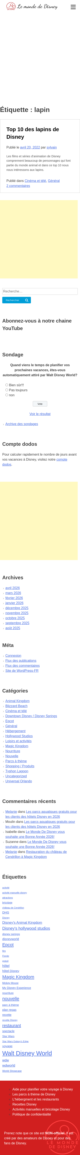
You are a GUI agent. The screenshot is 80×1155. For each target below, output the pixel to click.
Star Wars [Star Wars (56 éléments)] (8, 1036)
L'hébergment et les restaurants (35, 1099)
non (12, 395)
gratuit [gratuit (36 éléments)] (5, 961)
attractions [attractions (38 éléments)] (7, 897)
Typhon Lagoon (16, 771)
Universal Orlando (18, 781)
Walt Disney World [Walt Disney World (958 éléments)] (27, 1053)
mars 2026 (13, 593)
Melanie (11, 811)
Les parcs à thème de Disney (33, 1094)
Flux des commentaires (22, 665)
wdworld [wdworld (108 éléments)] (8, 1065)
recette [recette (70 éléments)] (6, 1015)
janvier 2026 (14, 603)
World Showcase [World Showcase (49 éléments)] (12, 1071)
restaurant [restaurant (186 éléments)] (11, 1025)
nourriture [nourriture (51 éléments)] (8, 993)
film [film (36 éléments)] (4, 951)
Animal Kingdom (17, 701)
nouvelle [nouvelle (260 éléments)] (10, 998)
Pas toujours (18, 390)
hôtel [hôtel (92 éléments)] (6, 966)
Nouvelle (11, 756)
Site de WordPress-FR (22, 670)
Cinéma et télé (35, 181)
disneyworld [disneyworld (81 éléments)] (10, 939)
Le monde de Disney (37, 6)
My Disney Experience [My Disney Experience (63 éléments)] (16, 988)
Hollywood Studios (19, 736)
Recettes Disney (24, 1104)
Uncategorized (16, 776)
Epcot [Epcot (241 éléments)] (8, 944)
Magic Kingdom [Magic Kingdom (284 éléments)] (18, 977)
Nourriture (12, 751)
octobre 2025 (15, 618)
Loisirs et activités (18, 741)
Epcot (9, 721)
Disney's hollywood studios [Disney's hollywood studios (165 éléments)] (26, 928)
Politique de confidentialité (31, 1114)
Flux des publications (20, 660)
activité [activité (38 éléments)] (5, 887)
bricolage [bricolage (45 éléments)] (7, 902)
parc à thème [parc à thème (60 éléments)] (10, 1004)
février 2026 (14, 598)
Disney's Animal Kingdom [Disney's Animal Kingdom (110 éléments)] (22, 923)
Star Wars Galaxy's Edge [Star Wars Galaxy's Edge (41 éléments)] (15, 1041)
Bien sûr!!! (16, 385)
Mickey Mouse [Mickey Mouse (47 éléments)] (10, 983)
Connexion (13, 655)
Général (54, 181)
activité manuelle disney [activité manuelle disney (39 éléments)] (14, 892)
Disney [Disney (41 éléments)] (6, 917)
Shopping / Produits (19, 766)
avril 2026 (12, 588)
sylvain (52, 147)
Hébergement (15, 731)
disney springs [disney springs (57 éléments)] (11, 934)
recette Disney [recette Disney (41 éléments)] (9, 1020)
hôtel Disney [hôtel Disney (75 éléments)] (10, 971)
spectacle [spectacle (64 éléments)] (8, 1031)
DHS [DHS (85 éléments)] (5, 912)
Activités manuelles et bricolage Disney (41, 1109)
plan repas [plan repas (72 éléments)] (9, 1009)
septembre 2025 (17, 623)
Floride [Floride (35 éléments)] (5, 956)
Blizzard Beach (16, 706)
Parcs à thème (16, 761)
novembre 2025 (16, 613)
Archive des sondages (21, 424)
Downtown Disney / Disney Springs (31, 716)
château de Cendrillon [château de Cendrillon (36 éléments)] (13, 907)
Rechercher (12, 300)
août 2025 (12, 628)
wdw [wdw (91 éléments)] (5, 1060)
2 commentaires (18, 186)
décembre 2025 (16, 608)
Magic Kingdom (16, 746)
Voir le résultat (39, 414)
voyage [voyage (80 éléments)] (7, 1046)
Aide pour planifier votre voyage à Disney (42, 1089)
